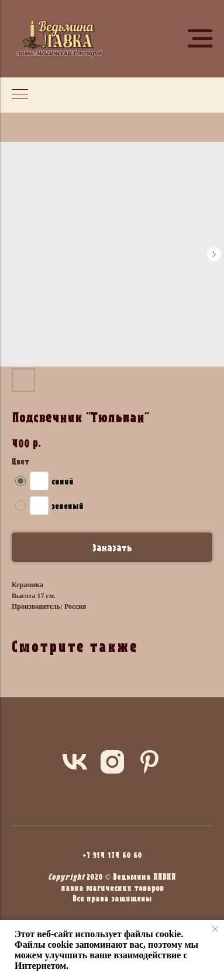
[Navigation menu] (200, 38)
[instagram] (112, 761)
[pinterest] (149, 761)
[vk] (74, 761)
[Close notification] (215, 929)
